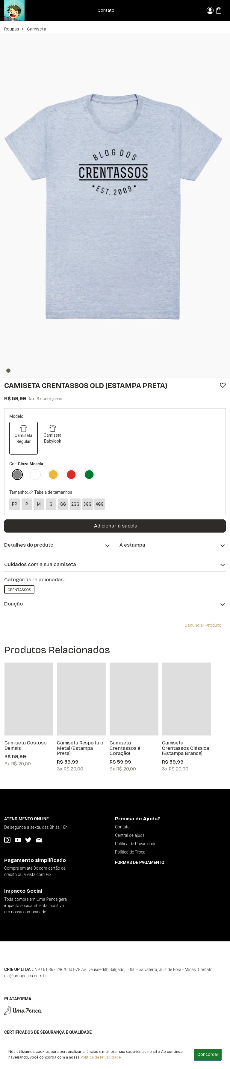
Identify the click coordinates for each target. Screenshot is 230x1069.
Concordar (207, 1054)
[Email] (39, 840)
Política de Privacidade (101, 1057)
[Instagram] (7, 840)
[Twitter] (28, 840)
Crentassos (19, 590)
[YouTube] (18, 840)
